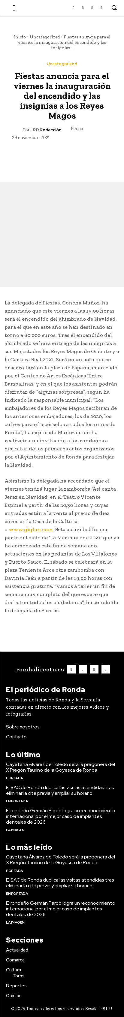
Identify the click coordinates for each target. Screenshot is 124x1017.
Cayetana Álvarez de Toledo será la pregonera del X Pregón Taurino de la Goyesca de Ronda (60, 767)
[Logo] (39, 669)
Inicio (20, 37)
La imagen (15, 830)
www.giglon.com (31, 529)
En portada (17, 801)
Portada (14, 778)
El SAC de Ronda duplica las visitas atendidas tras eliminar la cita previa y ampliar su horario (60, 790)
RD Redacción (47, 129)
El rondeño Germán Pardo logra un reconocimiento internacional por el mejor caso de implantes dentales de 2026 (60, 816)
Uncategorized (45, 37)
